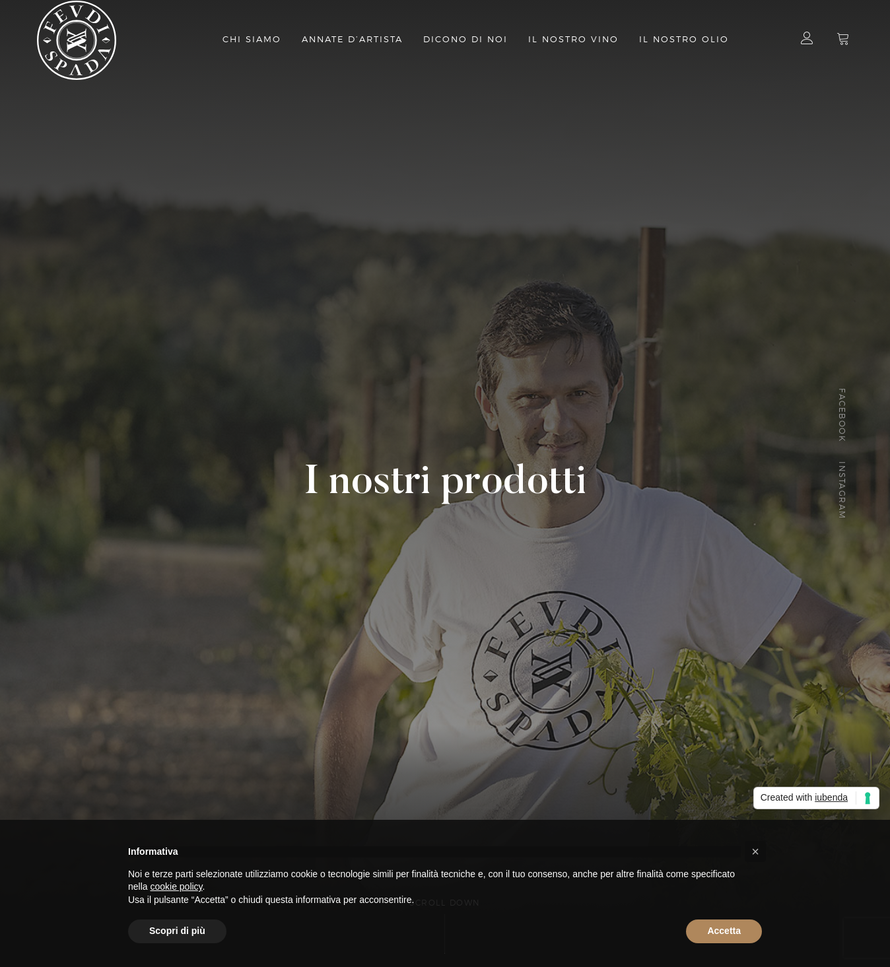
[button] (755, 851)
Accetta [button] (724, 930)
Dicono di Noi (465, 39)
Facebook (841, 415)
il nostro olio (684, 39)
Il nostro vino (573, 39)
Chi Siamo (251, 39)
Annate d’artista (352, 39)
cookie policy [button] (176, 886)
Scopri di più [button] (177, 930)
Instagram (841, 491)
